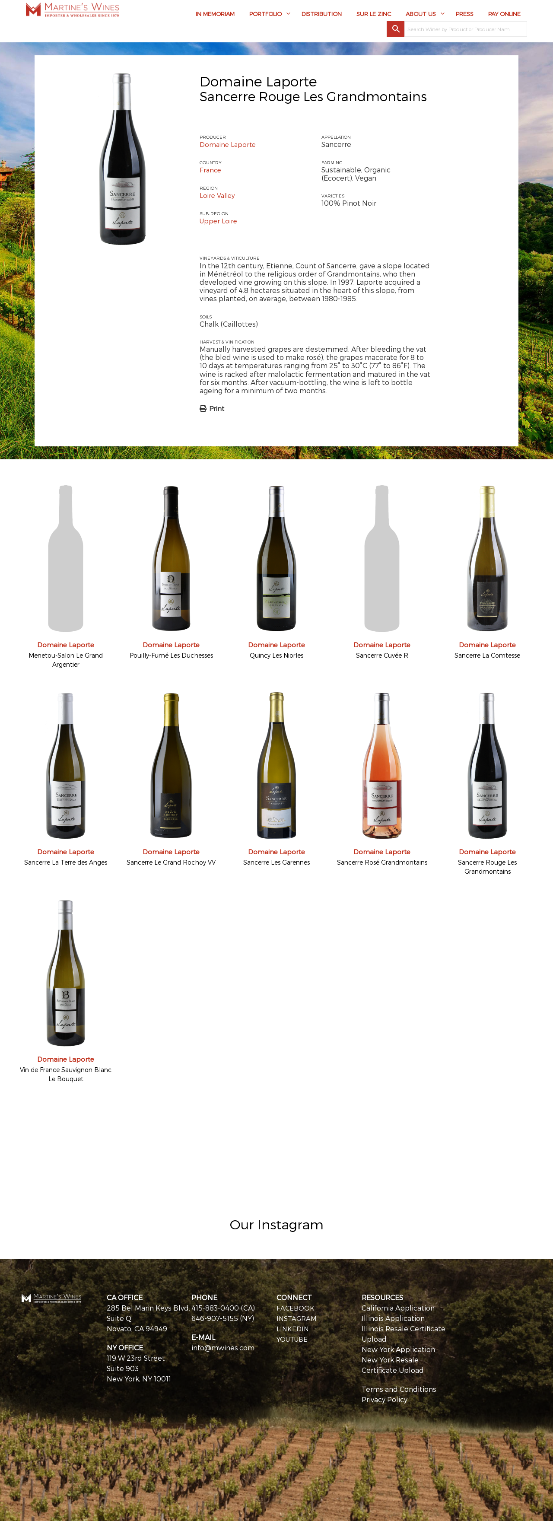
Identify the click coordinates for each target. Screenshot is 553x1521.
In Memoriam (215, 16)
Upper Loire (219, 220)
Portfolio (265, 16)
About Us (421, 16)
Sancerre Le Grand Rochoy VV (171, 862)
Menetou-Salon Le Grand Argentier (66, 659)
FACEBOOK (295, 1307)
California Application (398, 1307)
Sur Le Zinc (373, 16)
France (211, 169)
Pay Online (504, 16)
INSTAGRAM (297, 1317)
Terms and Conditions (399, 1388)
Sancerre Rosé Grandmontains (382, 862)
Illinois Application (393, 1317)
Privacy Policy (384, 1398)
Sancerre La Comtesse (487, 655)
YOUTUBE (293, 1338)
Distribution (322, 16)
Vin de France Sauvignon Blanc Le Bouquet (65, 1073)
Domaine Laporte (258, 81)
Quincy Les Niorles (276, 655)
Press (465, 16)
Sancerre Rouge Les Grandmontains (487, 866)
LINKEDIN (293, 1328)
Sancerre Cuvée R (382, 655)
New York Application (398, 1348)
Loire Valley (219, 195)
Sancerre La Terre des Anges (65, 862)
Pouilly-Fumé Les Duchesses (171, 655)
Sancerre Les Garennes (276, 862)
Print (216, 408)
